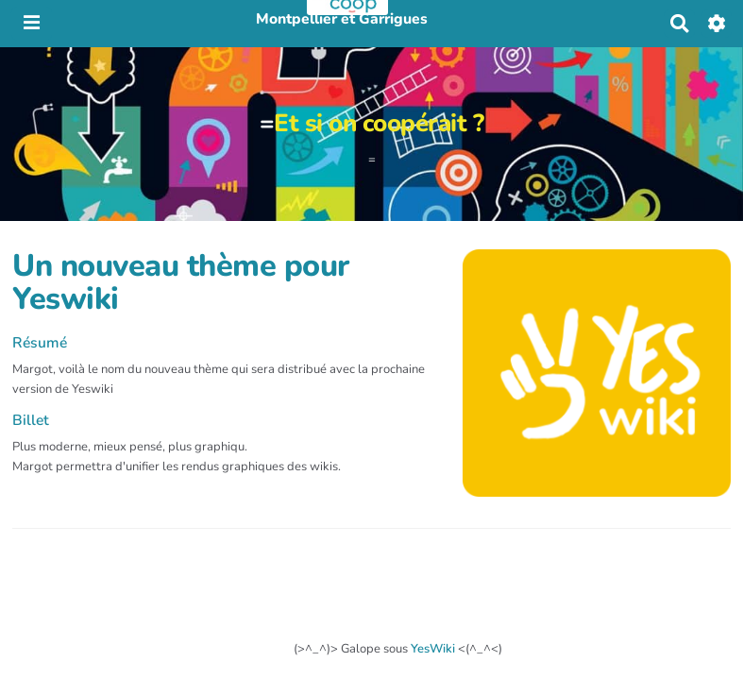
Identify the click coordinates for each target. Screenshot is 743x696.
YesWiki (433, 648)
